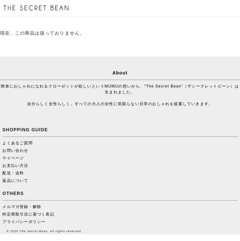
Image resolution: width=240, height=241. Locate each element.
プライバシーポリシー (24, 221)
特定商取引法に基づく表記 (28, 214)
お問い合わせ (15, 150)
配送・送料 (13, 173)
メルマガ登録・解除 (21, 206)
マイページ (13, 158)
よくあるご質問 (17, 143)
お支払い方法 (15, 165)
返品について (15, 180)
